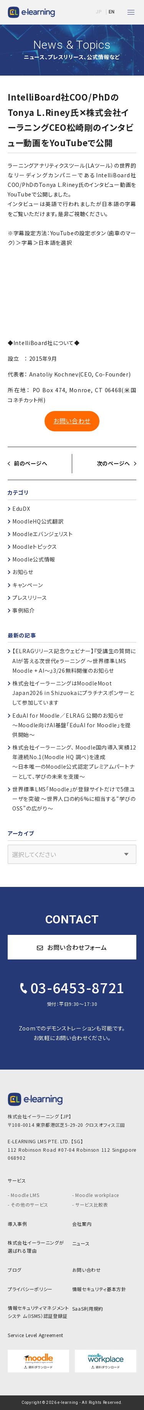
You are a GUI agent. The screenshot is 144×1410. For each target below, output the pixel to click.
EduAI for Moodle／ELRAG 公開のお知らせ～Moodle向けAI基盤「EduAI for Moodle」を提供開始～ (71, 725)
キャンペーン (27, 585)
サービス (17, 1180)
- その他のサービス (28, 1204)
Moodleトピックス (34, 546)
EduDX (21, 508)
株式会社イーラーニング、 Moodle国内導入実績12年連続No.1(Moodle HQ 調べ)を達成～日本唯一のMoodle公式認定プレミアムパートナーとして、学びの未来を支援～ (74, 761)
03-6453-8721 (71, 987)
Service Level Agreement (35, 1335)
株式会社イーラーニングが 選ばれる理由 (36, 1246)
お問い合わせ (72, 420)
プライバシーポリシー (30, 1289)
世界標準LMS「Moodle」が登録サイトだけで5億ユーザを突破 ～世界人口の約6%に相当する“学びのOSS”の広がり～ (74, 798)
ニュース (81, 1243)
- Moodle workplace (95, 1195)
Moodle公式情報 (33, 559)
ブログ (15, 1269)
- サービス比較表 (90, 1204)
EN (112, 12)
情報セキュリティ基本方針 (99, 1289)
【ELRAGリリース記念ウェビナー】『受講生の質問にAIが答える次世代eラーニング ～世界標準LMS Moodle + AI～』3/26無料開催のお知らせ (74, 660)
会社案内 (82, 1223)
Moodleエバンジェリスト (42, 534)
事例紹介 (23, 610)
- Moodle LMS (23, 1195)
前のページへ (30, 463)
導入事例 (17, 1223)
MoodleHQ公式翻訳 (37, 521)
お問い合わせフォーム (72, 947)
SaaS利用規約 (88, 1308)
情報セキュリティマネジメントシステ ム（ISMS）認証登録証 (38, 1311)
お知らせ (22, 572)
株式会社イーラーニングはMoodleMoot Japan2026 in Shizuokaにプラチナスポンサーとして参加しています (73, 692)
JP (99, 12)
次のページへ (113, 463)
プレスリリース (29, 597)
